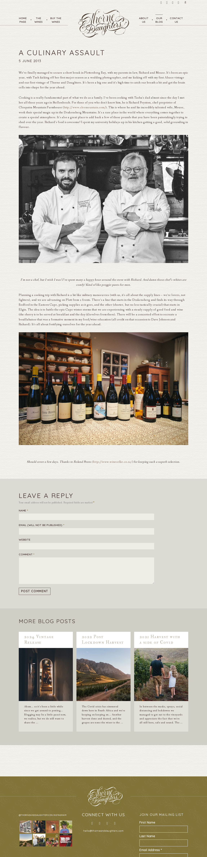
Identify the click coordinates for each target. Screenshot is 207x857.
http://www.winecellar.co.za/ (112, 462)
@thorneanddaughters (34, 815)
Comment (26, 554)
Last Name (147, 836)
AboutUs (144, 20)
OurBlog (159, 20)
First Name (147, 822)
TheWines (38, 20)
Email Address (150, 850)
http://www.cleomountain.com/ (85, 107)
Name (23, 510)
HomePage (23, 20)
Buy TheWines (55, 20)
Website (24, 539)
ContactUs (176, 20)
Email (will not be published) (41, 525)
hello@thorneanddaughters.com (103, 830)
